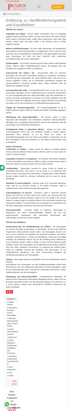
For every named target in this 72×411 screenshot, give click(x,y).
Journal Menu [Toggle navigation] (11, 14)
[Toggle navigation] (39, 7)
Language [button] (57, 7)
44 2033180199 (12, 1)
